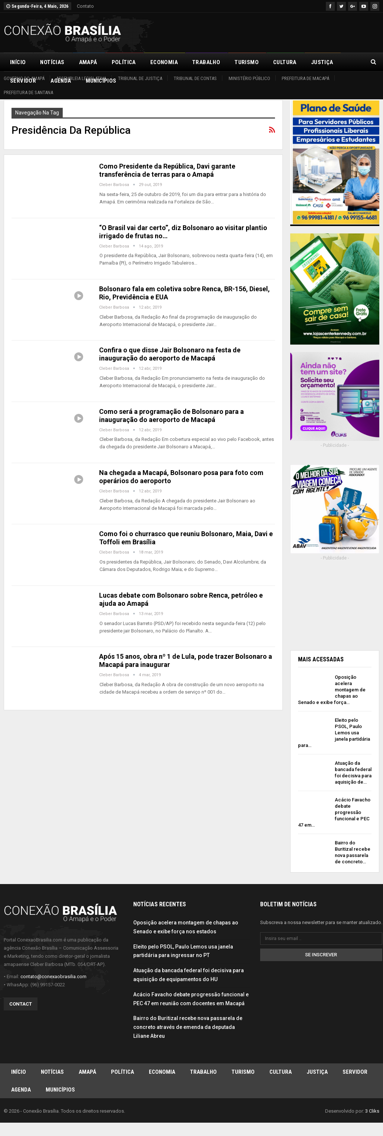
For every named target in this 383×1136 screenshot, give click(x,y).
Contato (85, 6)
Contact (20, 1006)
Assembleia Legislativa (81, 78)
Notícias (52, 62)
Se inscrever (321, 957)
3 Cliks (372, 1115)
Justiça (317, 1075)
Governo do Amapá (24, 78)
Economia (164, 62)
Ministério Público (249, 78)
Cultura (285, 62)
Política (124, 62)
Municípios (60, 1093)
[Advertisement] (292, 31)
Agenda (21, 1093)
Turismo (247, 62)
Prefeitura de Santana (28, 92)
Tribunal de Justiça (140, 78)
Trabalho (206, 62)
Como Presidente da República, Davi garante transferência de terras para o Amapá (167, 170)
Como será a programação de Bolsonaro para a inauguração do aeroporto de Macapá (171, 415)
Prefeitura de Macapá (305, 78)
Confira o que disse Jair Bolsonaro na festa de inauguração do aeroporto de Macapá (169, 354)
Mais (317, 62)
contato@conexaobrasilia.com (53, 978)
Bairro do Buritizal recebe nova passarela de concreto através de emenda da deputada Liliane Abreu (187, 1030)
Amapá (88, 62)
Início (18, 62)
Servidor (355, 1075)
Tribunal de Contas (195, 78)
